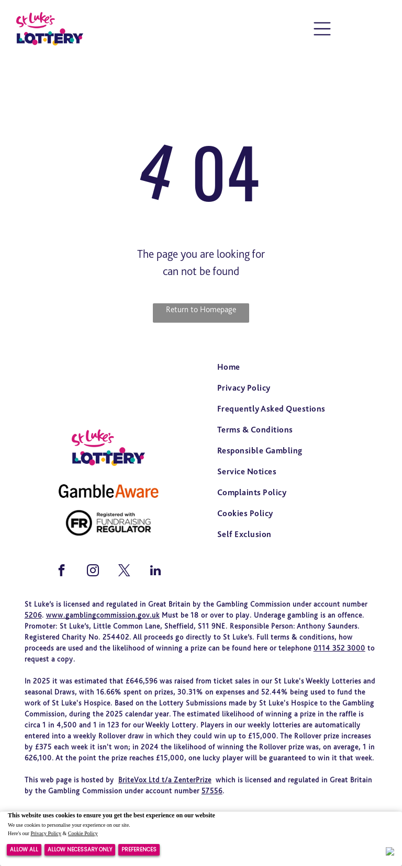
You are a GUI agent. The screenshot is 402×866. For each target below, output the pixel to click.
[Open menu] (322, 28)
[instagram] (93, 572)
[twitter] (124, 572)
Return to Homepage (201, 309)
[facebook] (61, 572)
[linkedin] (155, 572)
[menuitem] (293, 368)
